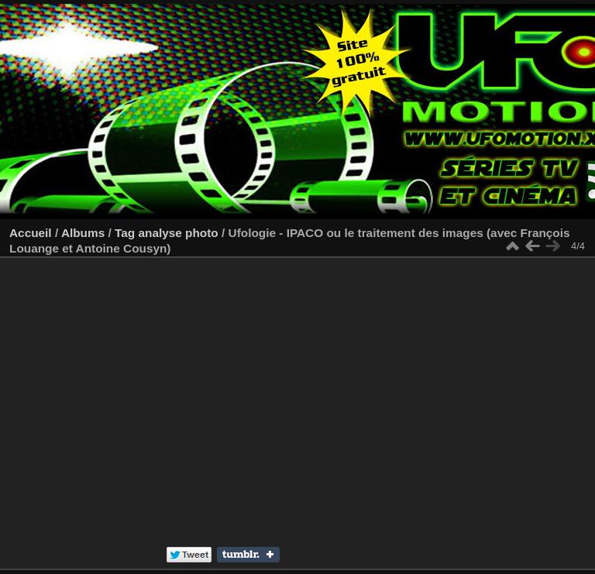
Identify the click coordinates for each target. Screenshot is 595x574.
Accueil (30, 232)
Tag (125, 232)
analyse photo (178, 232)
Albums (83, 232)
